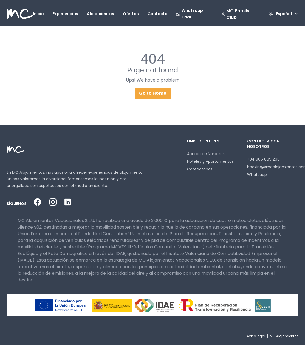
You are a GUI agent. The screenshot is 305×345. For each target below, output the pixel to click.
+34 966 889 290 (263, 159)
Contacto (158, 13)
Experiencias (65, 13)
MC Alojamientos (284, 336)
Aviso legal (256, 336)
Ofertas (131, 13)
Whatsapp (257, 174)
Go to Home (152, 93)
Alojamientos (100, 13)
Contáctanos (200, 169)
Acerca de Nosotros (206, 153)
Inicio (38, 13)
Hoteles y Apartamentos (210, 161)
